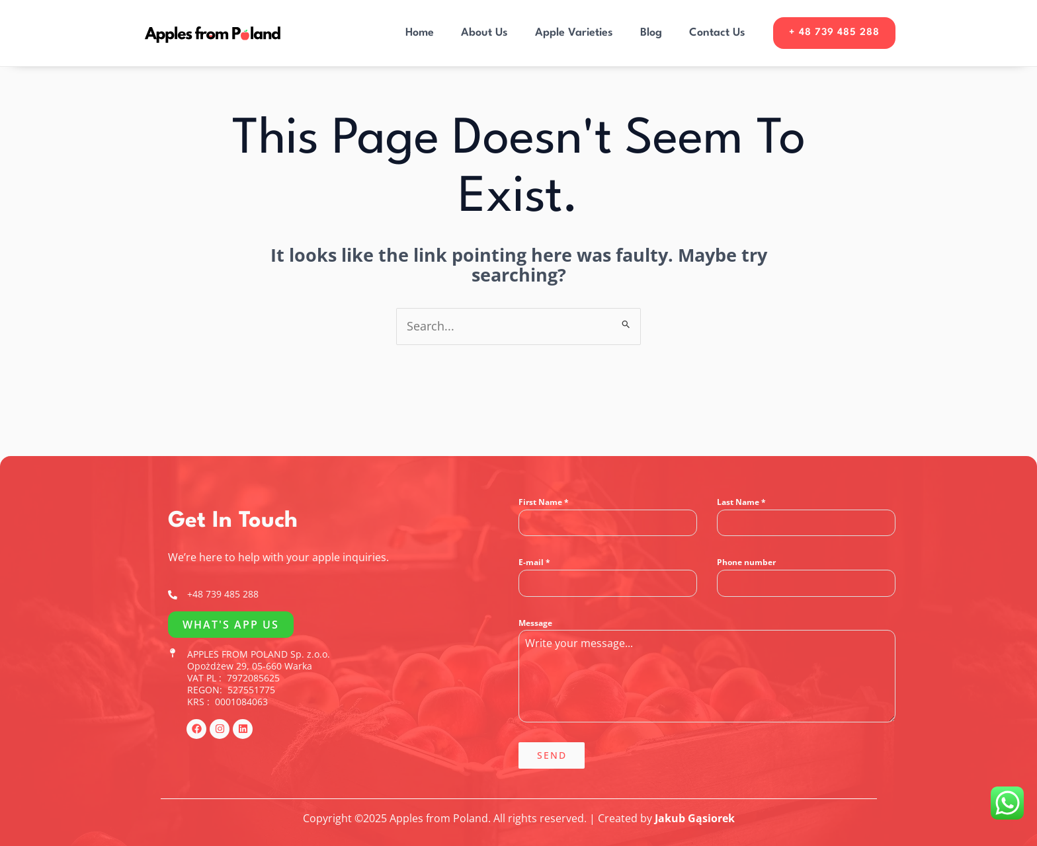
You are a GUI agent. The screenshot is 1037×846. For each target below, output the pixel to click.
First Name (543, 502)
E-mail (534, 562)
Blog (649, 32)
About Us (481, 32)
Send (552, 755)
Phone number (746, 562)
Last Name (741, 502)
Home (415, 32)
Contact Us (716, 32)
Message (535, 623)
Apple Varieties (571, 32)
